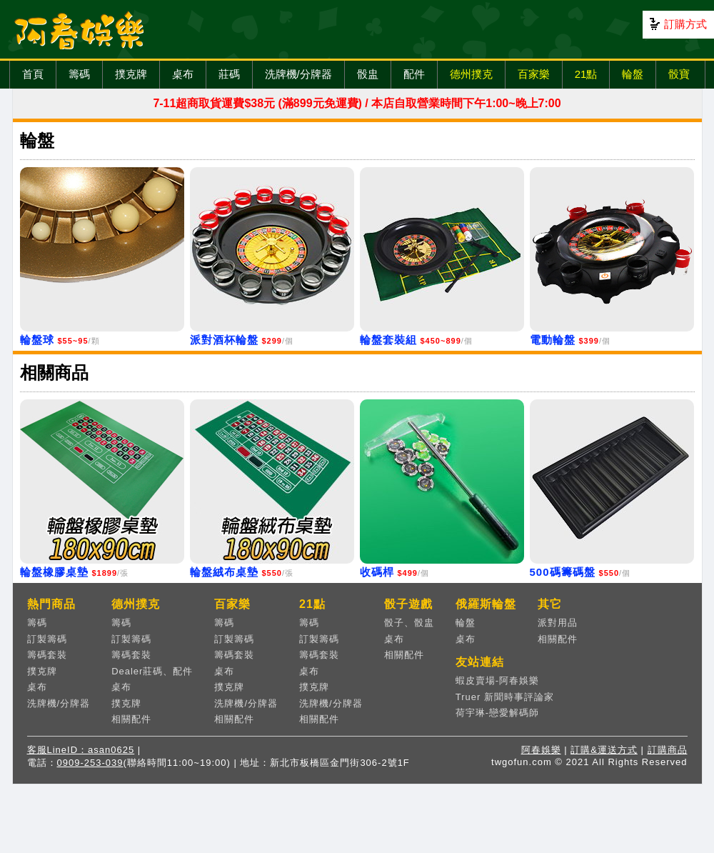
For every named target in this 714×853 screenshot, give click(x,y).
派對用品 (558, 622)
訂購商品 (668, 749)
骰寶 (679, 74)
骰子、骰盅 (409, 622)
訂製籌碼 (47, 639)
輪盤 (632, 74)
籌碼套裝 (47, 654)
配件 (414, 74)
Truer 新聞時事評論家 (505, 697)
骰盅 (367, 74)
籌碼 (79, 74)
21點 (586, 74)
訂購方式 (685, 24)
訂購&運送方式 (604, 749)
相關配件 (131, 719)
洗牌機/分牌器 (298, 74)
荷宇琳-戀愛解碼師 (497, 712)
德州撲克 (471, 74)
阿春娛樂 (541, 749)
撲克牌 (131, 74)
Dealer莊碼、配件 (152, 671)
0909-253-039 (90, 762)
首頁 (33, 74)
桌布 (182, 74)
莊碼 (229, 74)
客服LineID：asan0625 (81, 749)
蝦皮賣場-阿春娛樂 (497, 680)
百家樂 (534, 74)
